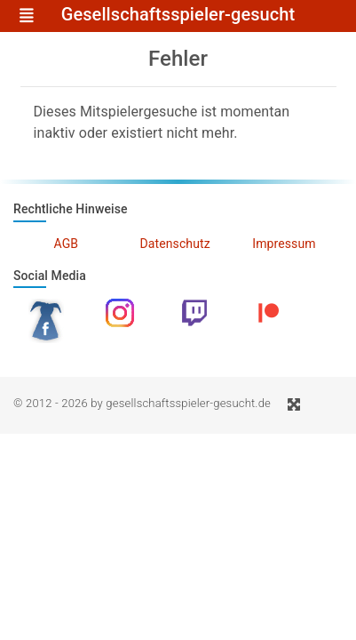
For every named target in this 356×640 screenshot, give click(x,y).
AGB (66, 243)
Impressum (283, 243)
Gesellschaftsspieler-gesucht (178, 15)
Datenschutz (175, 243)
